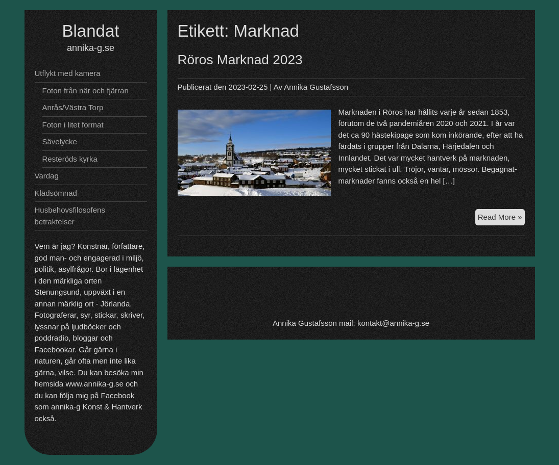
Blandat (90, 30)
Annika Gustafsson (316, 87)
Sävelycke (59, 141)
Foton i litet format (73, 124)
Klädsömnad (56, 193)
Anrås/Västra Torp (73, 107)
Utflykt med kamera (68, 73)
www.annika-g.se (94, 383)
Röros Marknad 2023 (240, 59)
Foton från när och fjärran (85, 90)
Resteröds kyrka (70, 158)
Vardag (47, 175)
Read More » (501, 218)
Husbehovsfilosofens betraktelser (70, 215)
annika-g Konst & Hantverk (96, 406)
